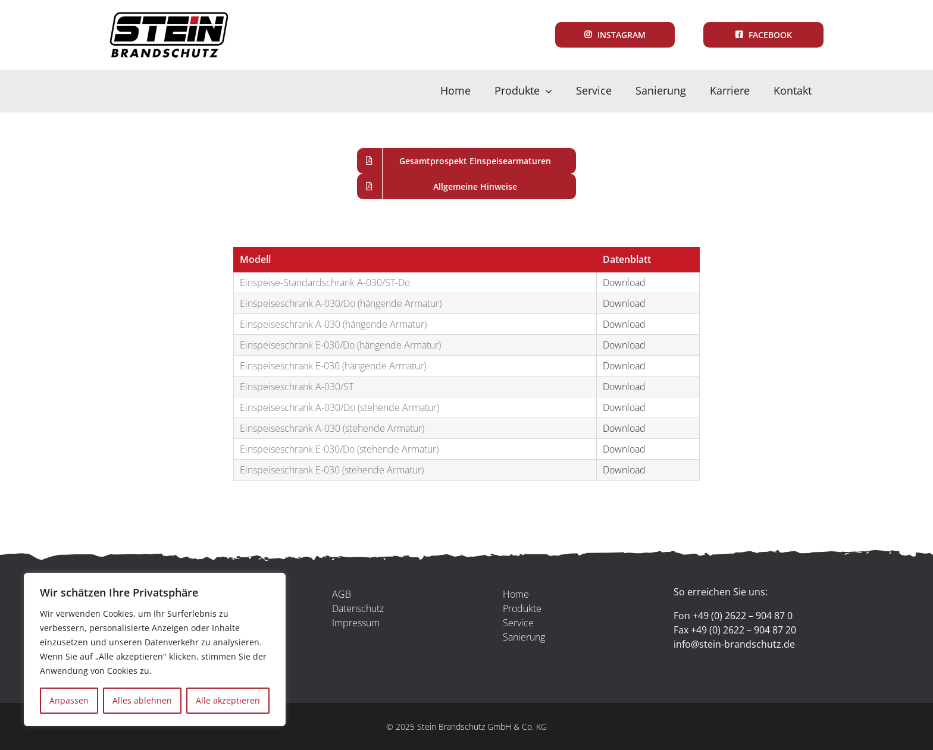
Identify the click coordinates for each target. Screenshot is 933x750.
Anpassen (69, 700)
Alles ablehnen (142, 700)
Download (624, 282)
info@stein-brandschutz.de (734, 644)
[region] (155, 649)
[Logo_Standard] (168, 16)
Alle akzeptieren (228, 700)
